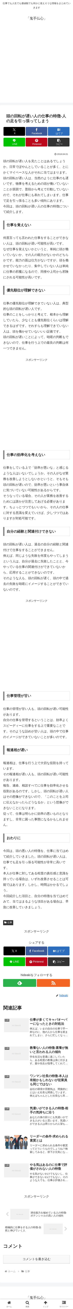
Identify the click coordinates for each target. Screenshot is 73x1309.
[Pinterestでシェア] (36, 142)
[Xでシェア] (14, 131)
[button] (58, 142)
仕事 (8, 922)
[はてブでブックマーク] (58, 131)
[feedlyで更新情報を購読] (19, 983)
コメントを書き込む (37, 1259)
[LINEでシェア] (14, 142)
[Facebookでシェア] (36, 131)
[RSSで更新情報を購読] (53, 983)
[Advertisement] (36, 66)
